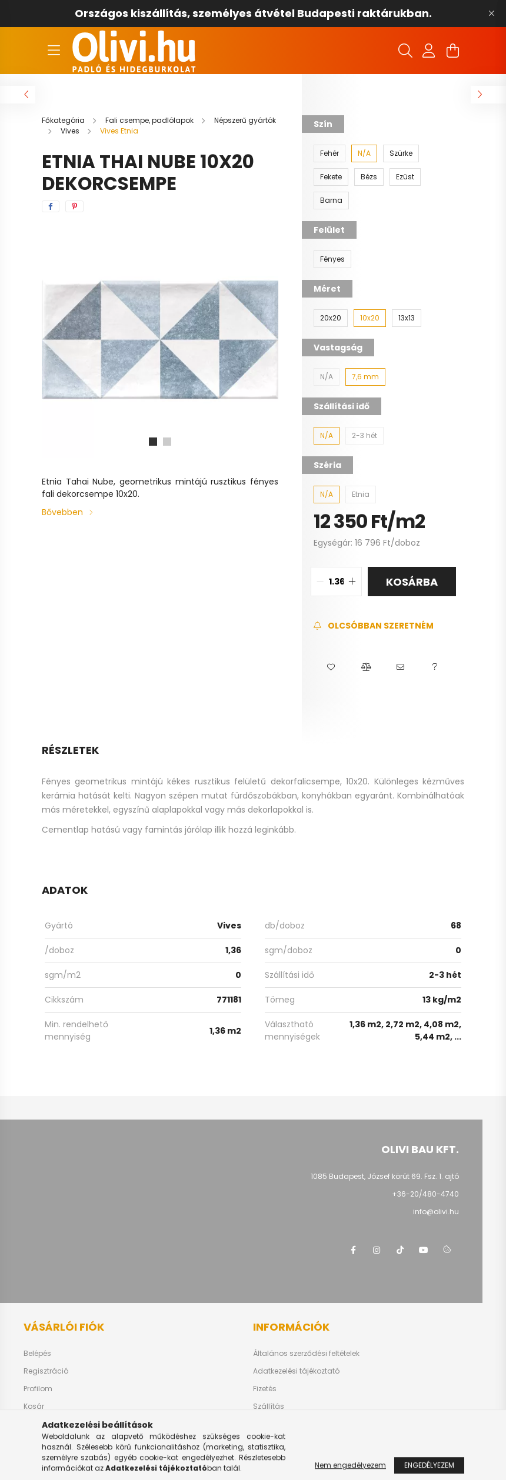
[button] (330, 667)
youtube (423, 1250)
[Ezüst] (405, 177)
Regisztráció (46, 1371)
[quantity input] (336, 581)
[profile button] (429, 50)
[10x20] (370, 318)
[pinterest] (74, 206)
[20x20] (331, 318)
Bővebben (62, 512)
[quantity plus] (352, 581)
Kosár (34, 1406)
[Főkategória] (64, 120)
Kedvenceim (46, 1424)
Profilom (38, 1389)
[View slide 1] (153, 441)
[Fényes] (332, 259)
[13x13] (406, 318)
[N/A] (364, 153)
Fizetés (265, 1389)
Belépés (37, 1353)
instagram (376, 1250)
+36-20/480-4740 (425, 1194)
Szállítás (268, 1406)
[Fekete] (331, 177)
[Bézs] (369, 177)
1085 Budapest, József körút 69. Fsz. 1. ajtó (385, 1176)
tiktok (400, 1250)
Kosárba (412, 581)
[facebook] (50, 206)
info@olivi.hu (436, 1212)
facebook (353, 1250)
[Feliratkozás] (373, 626)
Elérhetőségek (277, 1424)
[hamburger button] (53, 50)
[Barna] (331, 200)
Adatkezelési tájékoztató (296, 1371)
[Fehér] (329, 153)
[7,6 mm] (365, 377)
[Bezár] (491, 13)
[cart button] (452, 50)
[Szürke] (401, 153)
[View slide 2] (167, 441)
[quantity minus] (320, 581)
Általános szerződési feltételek (306, 1353)
